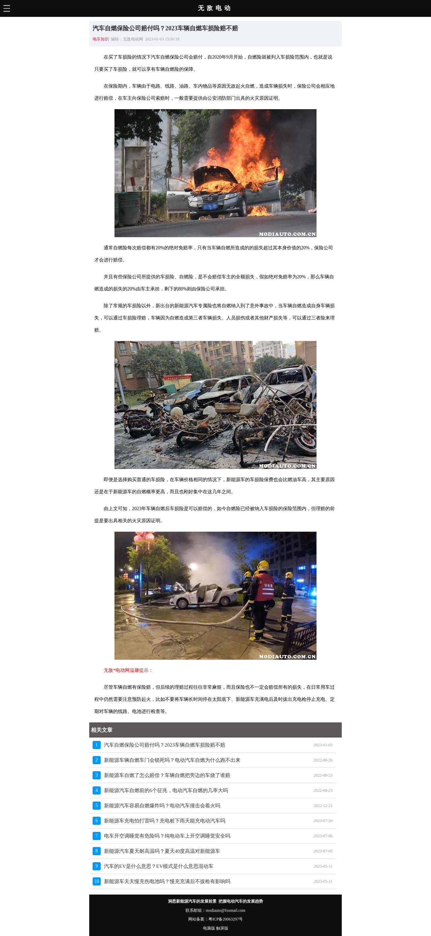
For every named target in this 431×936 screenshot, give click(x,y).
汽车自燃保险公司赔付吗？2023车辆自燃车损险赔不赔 (164, 745)
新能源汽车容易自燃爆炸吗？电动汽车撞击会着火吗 (162, 805)
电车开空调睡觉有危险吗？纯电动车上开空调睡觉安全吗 (167, 836)
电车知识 (101, 39)
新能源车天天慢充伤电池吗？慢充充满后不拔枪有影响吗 (167, 881)
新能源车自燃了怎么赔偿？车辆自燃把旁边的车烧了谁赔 (167, 775)
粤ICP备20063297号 (225, 919)
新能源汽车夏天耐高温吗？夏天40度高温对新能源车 (162, 851)
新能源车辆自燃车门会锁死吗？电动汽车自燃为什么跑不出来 (172, 760)
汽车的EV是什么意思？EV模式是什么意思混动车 (158, 866)
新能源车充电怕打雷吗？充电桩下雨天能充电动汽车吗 (164, 820)
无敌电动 (215, 8)
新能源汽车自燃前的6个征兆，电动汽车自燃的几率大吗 (166, 790)
